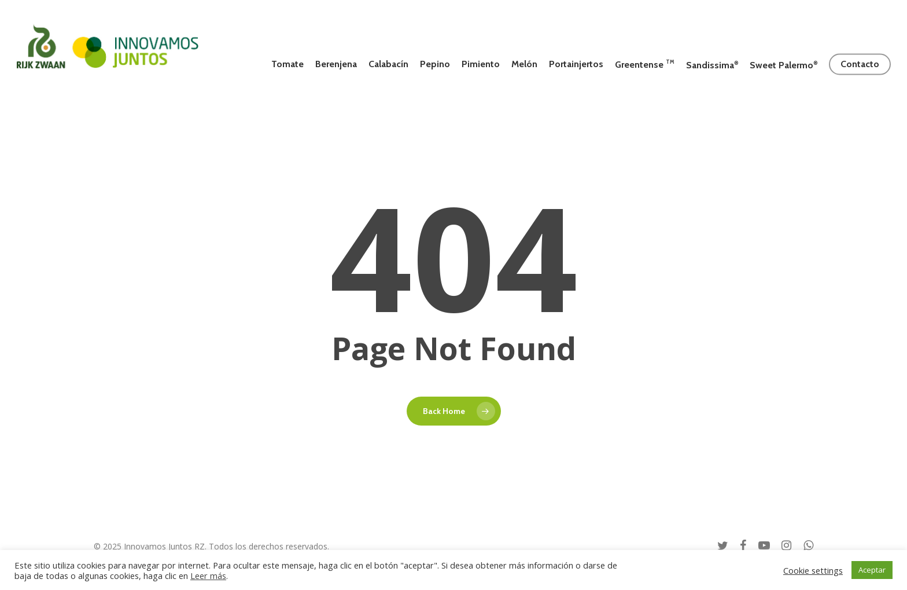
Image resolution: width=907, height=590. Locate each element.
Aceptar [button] (872, 570)
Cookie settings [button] (813, 570)
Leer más (208, 575)
